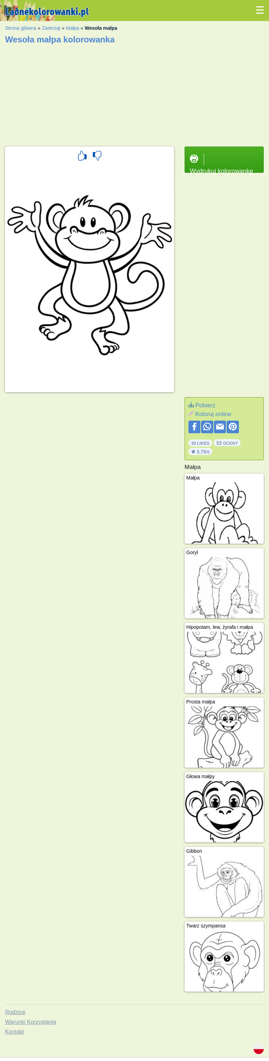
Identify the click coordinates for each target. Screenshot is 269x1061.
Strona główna (20, 28)
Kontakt (14, 1032)
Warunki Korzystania (30, 1022)
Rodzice (15, 1012)
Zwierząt (51, 28)
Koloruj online (213, 414)
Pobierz (205, 405)
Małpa (72, 28)
